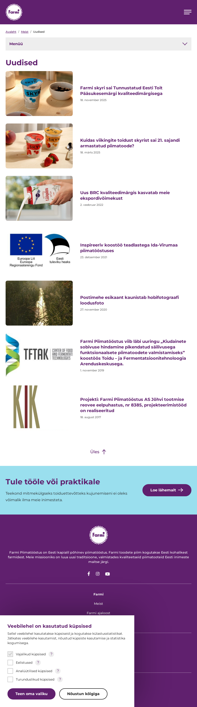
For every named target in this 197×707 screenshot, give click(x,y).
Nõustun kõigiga (83, 694)
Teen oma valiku (31, 694)
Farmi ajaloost (98, 613)
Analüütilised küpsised (34, 671)
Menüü (98, 44)
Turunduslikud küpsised (35, 679)
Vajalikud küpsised (31, 654)
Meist (24, 31)
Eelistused (24, 662)
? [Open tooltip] (51, 654)
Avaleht (11, 31)
